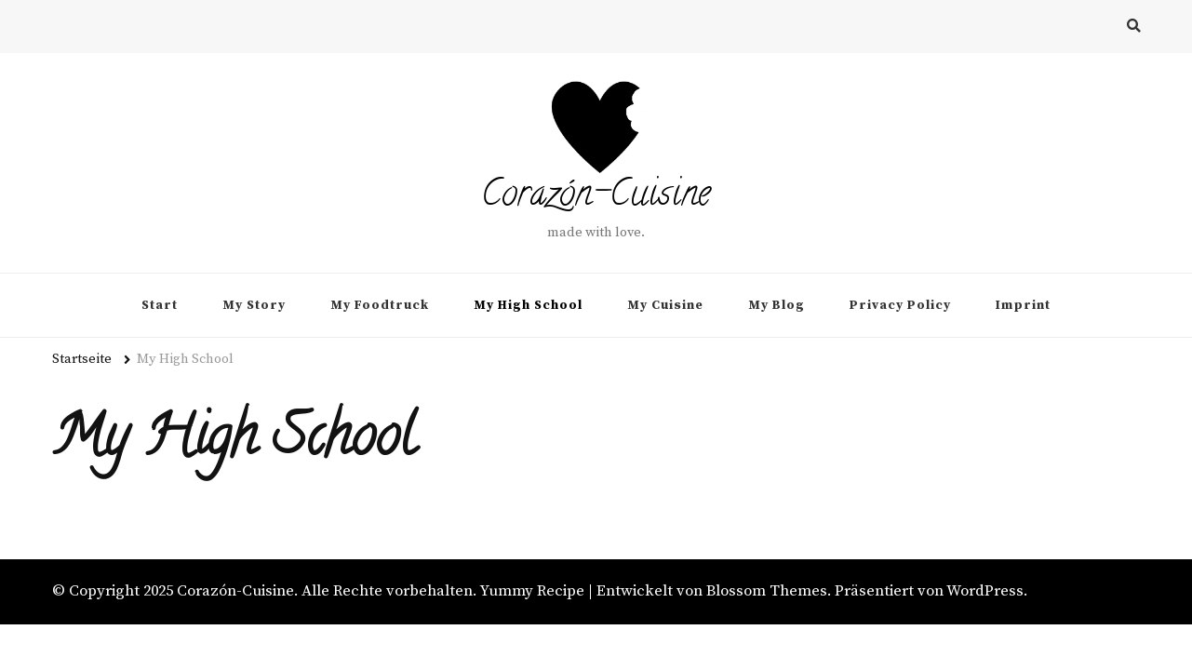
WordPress (985, 591)
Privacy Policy (900, 305)
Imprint (1023, 305)
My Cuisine (665, 305)
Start (159, 305)
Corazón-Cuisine (596, 196)
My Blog (776, 305)
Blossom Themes (766, 591)
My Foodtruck (379, 305)
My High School (528, 305)
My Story (254, 305)
